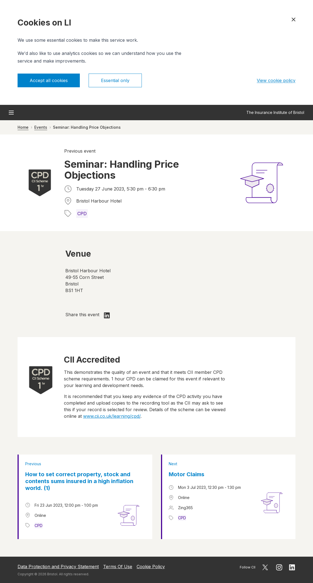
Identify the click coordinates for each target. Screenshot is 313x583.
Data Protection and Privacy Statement (58, 566)
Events (40, 127)
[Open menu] (11, 112)
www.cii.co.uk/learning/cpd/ (111, 416)
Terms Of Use (117, 566)
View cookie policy (276, 80)
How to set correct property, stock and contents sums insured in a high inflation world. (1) (79, 481)
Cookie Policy (151, 566)
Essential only (115, 80)
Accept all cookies (49, 80)
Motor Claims (186, 474)
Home (23, 127)
